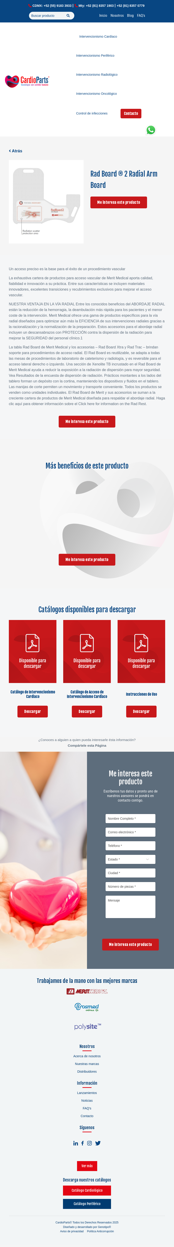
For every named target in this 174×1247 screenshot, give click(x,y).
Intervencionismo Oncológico (96, 93)
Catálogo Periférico (87, 1206)
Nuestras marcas (87, 1066)
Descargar (32, 711)
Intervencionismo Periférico (95, 55)
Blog (130, 15)
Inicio (103, 15)
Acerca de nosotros (87, 1058)
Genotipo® (104, 1228)
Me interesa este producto (118, 202)
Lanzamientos (87, 1095)
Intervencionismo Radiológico (97, 74)
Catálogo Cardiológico (87, 1192)
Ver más (87, 1168)
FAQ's (141, 15)
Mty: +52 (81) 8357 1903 (96, 5)
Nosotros (117, 15)
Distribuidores (87, 1073)
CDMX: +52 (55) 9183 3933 (51, 5)
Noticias (87, 1102)
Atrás (15, 151)
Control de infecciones (92, 113)
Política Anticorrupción (100, 1233)
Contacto (131, 113)
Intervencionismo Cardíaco (98, 36)
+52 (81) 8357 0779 (131, 5)
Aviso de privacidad (72, 1233)
